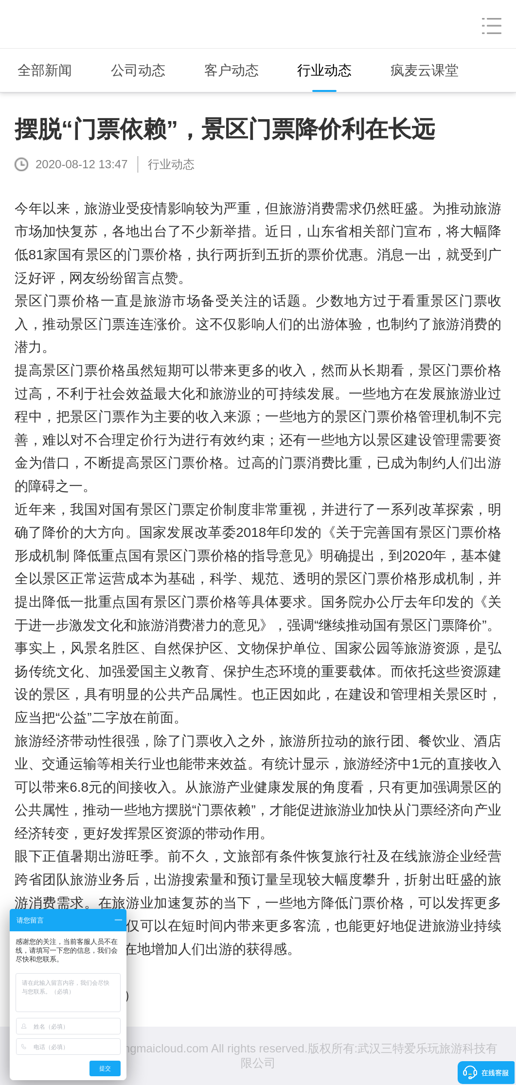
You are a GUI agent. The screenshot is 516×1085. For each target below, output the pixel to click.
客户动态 (231, 70)
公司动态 (138, 70)
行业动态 (324, 70)
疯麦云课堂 (425, 70)
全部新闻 (45, 70)
